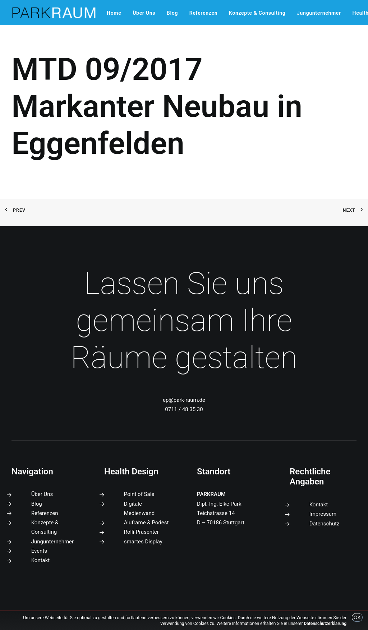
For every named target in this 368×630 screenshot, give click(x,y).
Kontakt (40, 560)
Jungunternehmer (319, 13)
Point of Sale (139, 494)
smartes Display (143, 541)
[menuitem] (114, 13)
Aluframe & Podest (146, 522)
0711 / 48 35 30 (184, 409)
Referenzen (203, 13)
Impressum (322, 514)
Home (114, 13)
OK (357, 617)
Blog (172, 13)
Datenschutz (324, 523)
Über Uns (144, 13)
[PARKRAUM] (54, 12)
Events (39, 551)
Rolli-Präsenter (141, 532)
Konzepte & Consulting (257, 13)
